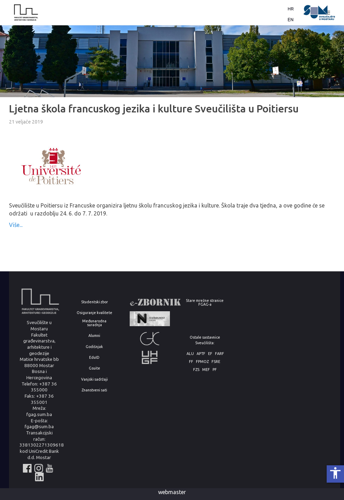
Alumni (94, 336)
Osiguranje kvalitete (94, 313)
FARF (219, 354)
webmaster (172, 492)
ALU (190, 354)
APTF (201, 354)
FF (191, 362)
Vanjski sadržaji (94, 379)
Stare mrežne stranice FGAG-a (205, 302)
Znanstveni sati (94, 390)
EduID (94, 357)
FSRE (216, 362)
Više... (16, 225)
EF (210, 354)
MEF (206, 370)
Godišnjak (94, 347)
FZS (196, 370)
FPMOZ (202, 362)
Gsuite (94, 368)
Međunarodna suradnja (94, 323)
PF (215, 370)
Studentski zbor (94, 302)
